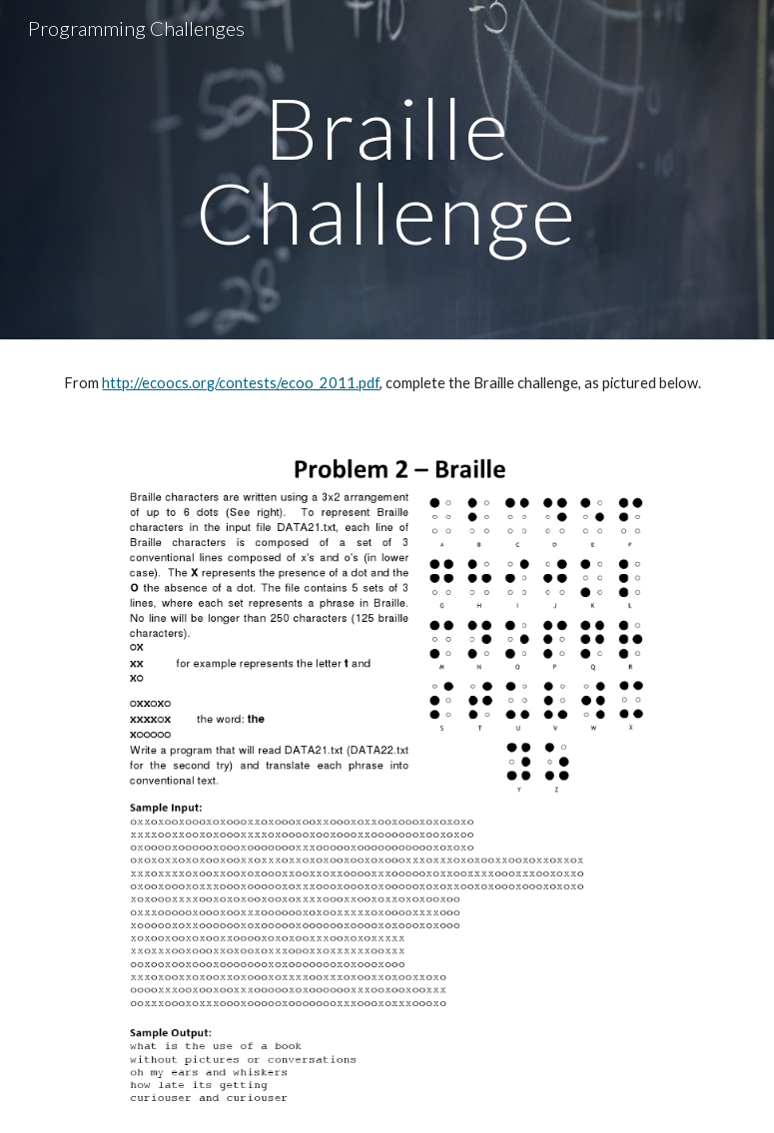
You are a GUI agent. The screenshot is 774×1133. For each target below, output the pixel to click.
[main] (387, 170)
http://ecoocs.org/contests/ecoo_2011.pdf (241, 382)
